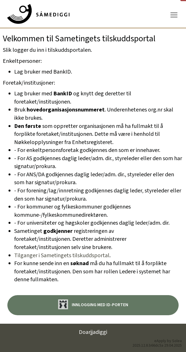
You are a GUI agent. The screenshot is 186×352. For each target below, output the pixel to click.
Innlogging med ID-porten (93, 304)
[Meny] (174, 15)
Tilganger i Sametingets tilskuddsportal (61, 255)
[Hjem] (38, 14)
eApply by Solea (168, 341)
